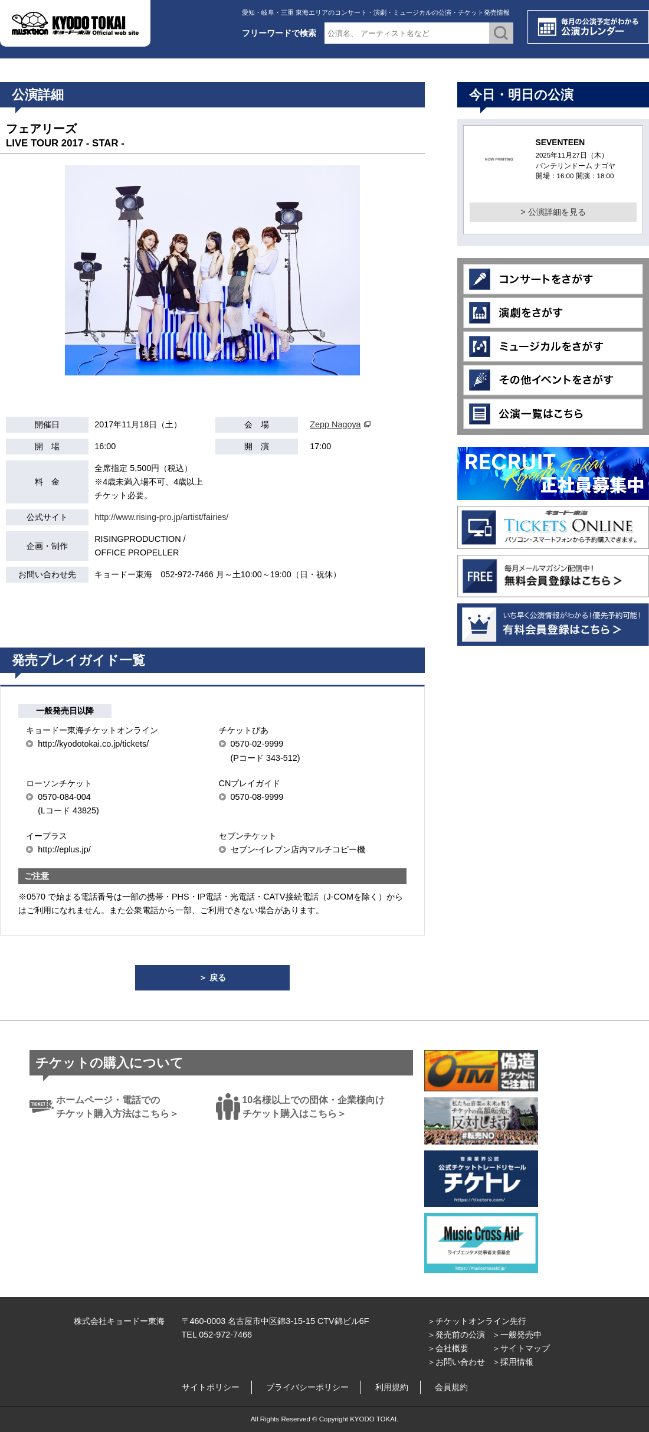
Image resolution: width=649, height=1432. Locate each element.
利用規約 (391, 1387)
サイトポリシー (211, 1387)
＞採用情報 (512, 1361)
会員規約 (451, 1387)
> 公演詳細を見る (552, 212)
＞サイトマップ (521, 1348)
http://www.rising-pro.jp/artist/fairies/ (161, 517)
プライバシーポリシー (307, 1387)
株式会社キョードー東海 (119, 1321)
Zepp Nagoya (335, 424)
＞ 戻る (212, 977)
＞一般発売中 (517, 1334)
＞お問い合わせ (456, 1361)
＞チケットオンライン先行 (476, 1321)
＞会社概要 (447, 1348)
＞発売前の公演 (456, 1334)
